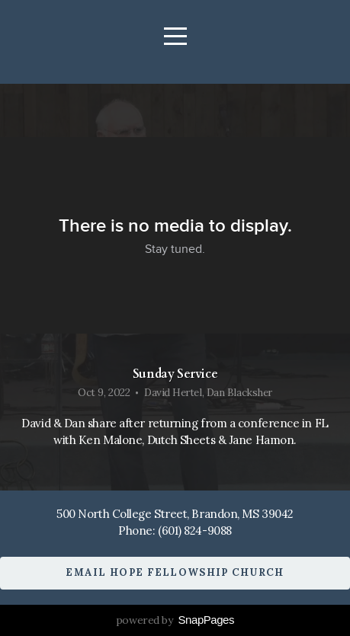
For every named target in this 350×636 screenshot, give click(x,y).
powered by (175, 620)
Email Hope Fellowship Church (175, 572)
